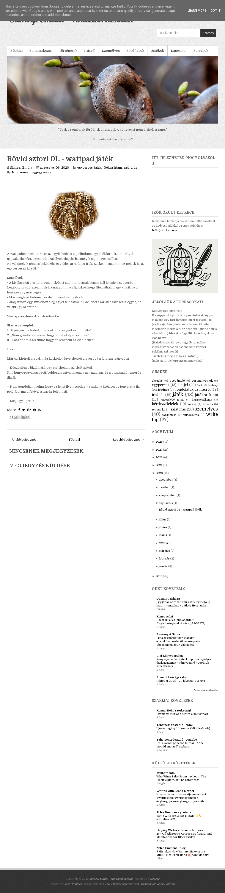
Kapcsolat (179, 51)
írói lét (158, 395)
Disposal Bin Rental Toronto (158, 883)
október (164, 487)
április (163, 543)
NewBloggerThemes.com (123, 883)
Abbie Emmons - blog (171, 848)
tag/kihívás (169, 415)
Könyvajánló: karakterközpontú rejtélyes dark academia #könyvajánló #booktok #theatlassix (183, 663)
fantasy (213, 385)
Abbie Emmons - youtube (173, 812)
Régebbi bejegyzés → (128, 439)
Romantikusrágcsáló (171, 677)
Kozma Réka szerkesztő (173, 710)
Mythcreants (165, 773)
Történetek (68, 51)
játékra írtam (112, 167)
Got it (216, 10)
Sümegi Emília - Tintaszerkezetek (110, 878)
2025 (159, 441)
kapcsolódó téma (172, 399)
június (163, 527)
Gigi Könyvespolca (169, 655)
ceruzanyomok (202, 380)
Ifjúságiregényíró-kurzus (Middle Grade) (183, 728)
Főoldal (17, 51)
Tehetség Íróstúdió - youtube (176, 739)
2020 (159, 473)
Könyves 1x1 (164, 616)
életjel (183, 385)
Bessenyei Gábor (168, 634)
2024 (159, 449)
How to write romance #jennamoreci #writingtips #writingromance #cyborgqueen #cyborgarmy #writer (181, 798)
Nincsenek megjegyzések (31, 172)
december (166, 479)
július (162, 519)
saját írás (130, 167)
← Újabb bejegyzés (22, 439)
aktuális (157, 380)
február (164, 558)
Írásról (89, 51)
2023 (159, 457)
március (164, 550)
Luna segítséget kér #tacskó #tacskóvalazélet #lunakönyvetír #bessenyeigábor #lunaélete (178, 641)
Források (200, 51)
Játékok (157, 51)
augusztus (166, 503)
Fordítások (135, 51)
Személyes (111, 51)
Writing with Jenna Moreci (175, 791)
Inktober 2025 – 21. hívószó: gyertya (180, 680)
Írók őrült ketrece (164, 230)
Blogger (154, 878)
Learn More (196, 10)
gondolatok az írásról (193, 390)
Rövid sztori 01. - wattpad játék (60, 159)
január (163, 566)
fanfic (200, 385)
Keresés (208, 33)
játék (97, 167)
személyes (206, 409)
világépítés (191, 415)
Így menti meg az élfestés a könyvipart (182, 714)
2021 (159, 465)
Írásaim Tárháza (168, 598)
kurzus (192, 404)
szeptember (167, 495)
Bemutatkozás (40, 51)
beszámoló (177, 380)
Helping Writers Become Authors (179, 830)
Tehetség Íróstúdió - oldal (174, 725)
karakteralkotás (202, 399)
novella (208, 404)
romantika (158, 409)
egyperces (85, 167)
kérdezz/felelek (165, 404)
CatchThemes (71, 883)
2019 (159, 576)
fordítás (163, 389)
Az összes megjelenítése (206, 690)
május (163, 535)
